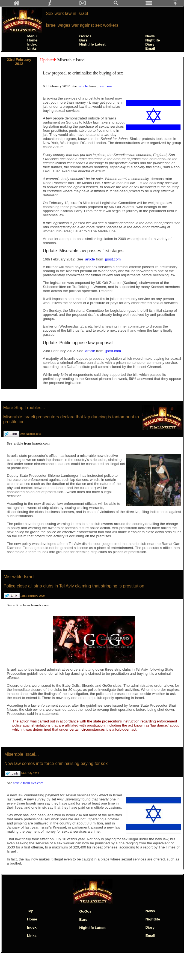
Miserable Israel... (73, 60)
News (150, 36)
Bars (83, 40)
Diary (149, 44)
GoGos (85, 36)
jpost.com (104, 86)
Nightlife (152, 40)
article (84, 86)
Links (32, 48)
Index (32, 44)
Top (30, 911)
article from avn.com (28, 783)
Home (32, 40)
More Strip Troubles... (24, 407)
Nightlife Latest (92, 44)
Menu (32, 36)
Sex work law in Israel (67, 13)
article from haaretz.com (32, 443)
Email (150, 48)
